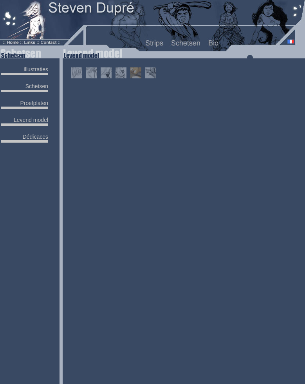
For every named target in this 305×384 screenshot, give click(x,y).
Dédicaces (35, 137)
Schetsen (36, 86)
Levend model (31, 120)
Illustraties (35, 69)
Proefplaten (34, 103)
